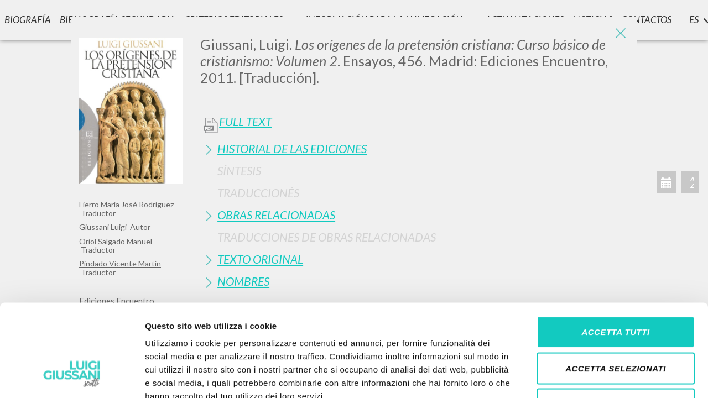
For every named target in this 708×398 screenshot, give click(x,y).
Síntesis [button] (239, 170)
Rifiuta (615, 325)
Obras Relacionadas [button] (276, 214)
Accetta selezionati (615, 289)
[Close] (621, 33)
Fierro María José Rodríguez (126, 204)
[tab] (414, 148)
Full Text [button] (245, 121)
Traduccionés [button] (258, 192)
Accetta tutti (615, 253)
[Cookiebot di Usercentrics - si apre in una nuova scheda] (71, 376)
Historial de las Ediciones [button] (292, 148)
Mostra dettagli (582, 376)
